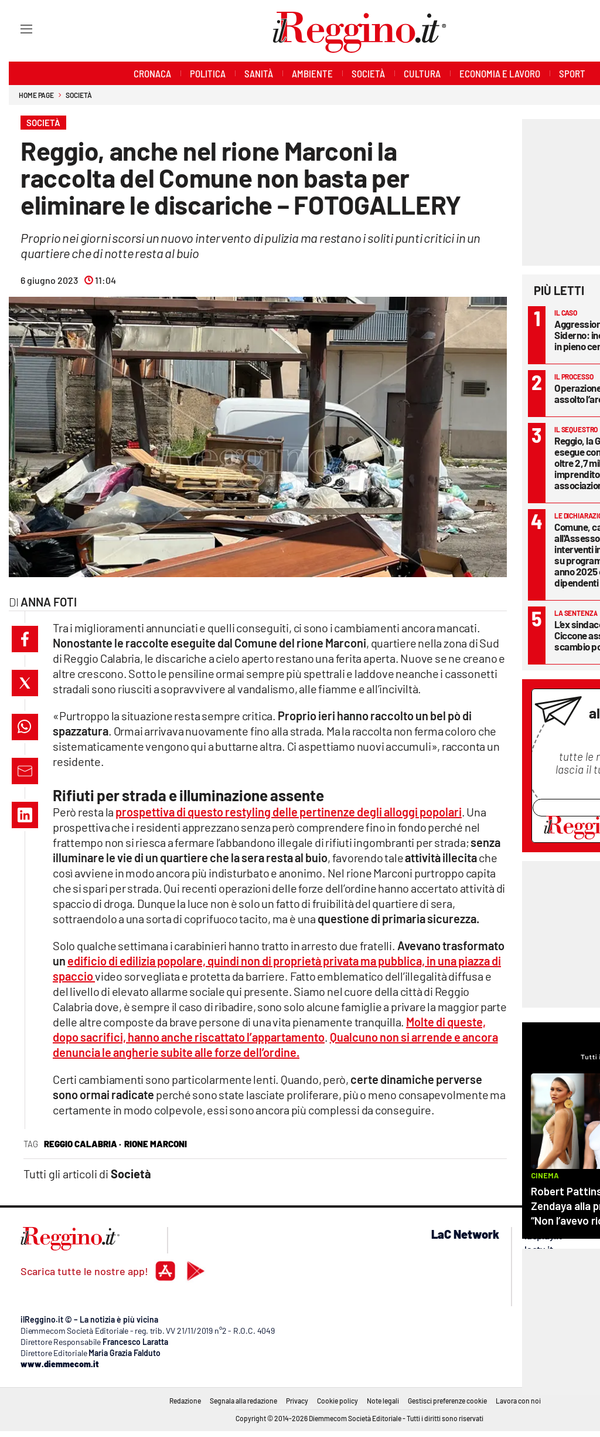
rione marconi (155, 1143)
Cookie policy (337, 1401)
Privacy (297, 1401)
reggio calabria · (82, 1143)
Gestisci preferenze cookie (447, 1401)
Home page (36, 95)
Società (78, 95)
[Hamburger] (15, 28)
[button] (25, 639)
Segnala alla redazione (243, 1401)
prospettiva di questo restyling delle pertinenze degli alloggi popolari (288, 812)
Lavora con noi (518, 1401)
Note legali (383, 1401)
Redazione (185, 1401)
